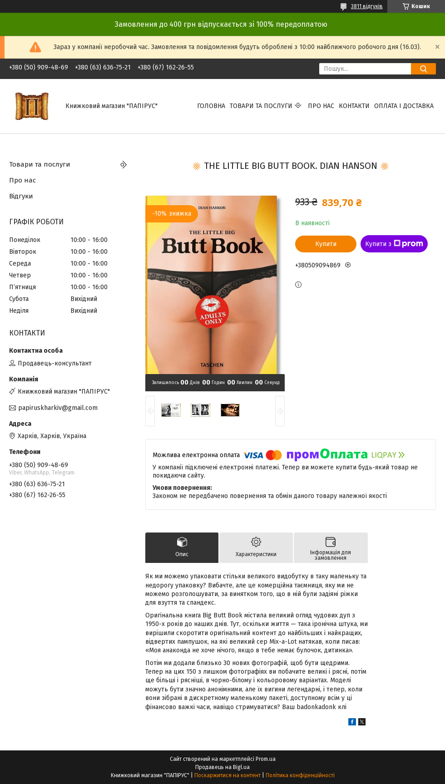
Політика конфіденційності (300, 775)
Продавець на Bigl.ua (222, 767)
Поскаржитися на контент (227, 775)
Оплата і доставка (404, 106)
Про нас (321, 106)
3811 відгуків (367, 6)
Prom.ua (266, 759)
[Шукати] (423, 68)
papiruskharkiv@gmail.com (58, 408)
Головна (211, 106)
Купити (325, 244)
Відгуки (21, 196)
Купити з (394, 244)
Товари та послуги (261, 106)
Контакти (354, 106)
